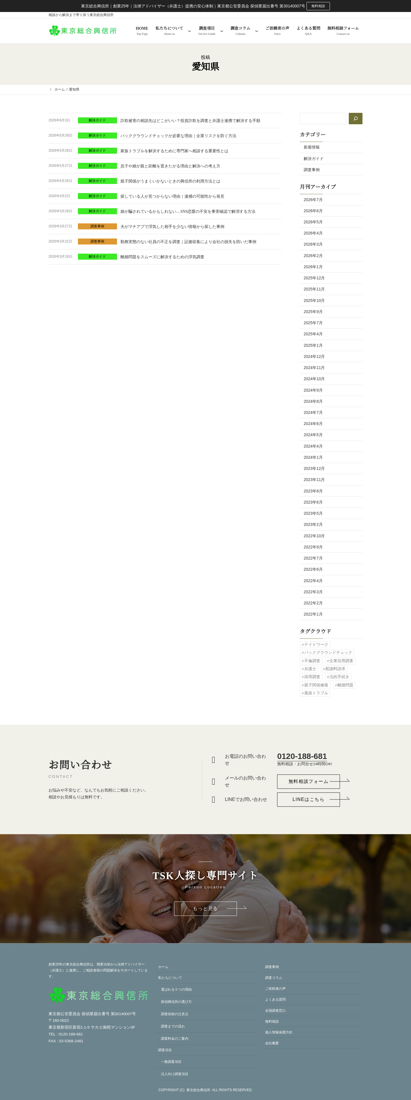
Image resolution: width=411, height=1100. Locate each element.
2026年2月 (313, 255)
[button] (308, 781)
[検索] (355, 118)
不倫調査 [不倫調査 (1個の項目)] (312, 661)
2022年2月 (313, 603)
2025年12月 (314, 278)
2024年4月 (313, 446)
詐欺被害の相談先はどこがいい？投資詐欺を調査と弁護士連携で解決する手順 (190, 121)
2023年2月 (313, 524)
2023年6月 (313, 502)
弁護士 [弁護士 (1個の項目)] (310, 669)
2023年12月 (314, 468)
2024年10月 (314, 378)
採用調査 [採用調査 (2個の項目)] (312, 677)
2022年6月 (313, 569)
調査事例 (97, 226)
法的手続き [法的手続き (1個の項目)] (339, 677)
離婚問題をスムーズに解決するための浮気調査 (162, 257)
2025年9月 (313, 311)
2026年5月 (313, 222)
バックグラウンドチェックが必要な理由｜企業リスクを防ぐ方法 (178, 136)
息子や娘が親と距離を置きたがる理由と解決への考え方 (170, 166)
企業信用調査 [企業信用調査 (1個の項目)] (341, 661)
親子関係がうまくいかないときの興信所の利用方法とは (170, 181)
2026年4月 (313, 233)
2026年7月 (313, 199)
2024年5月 (313, 434)
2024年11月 (314, 367)
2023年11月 (314, 479)
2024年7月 (313, 412)
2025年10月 (314, 300)
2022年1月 (313, 614)
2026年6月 (313, 211)
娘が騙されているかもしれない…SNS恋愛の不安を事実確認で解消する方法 (187, 211)
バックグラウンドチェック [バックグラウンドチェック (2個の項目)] (328, 652)
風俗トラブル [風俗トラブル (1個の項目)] (316, 693)
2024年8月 (313, 401)
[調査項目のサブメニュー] (221, 31)
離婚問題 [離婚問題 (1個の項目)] (345, 685)
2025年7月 (313, 322)
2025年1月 (313, 345)
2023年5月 (313, 513)
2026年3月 (313, 244)
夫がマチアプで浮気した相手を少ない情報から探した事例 (172, 227)
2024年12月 (314, 356)
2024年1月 (313, 457)
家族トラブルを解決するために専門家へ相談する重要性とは (174, 151)
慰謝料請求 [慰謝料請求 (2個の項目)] (335, 669)
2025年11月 (314, 289)
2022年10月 (314, 536)
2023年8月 (313, 491)
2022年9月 (313, 547)
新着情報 (312, 147)
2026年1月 (313, 267)
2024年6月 (313, 423)
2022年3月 (313, 592)
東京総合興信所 (198, 1090)
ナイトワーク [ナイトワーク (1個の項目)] (316, 644)
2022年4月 (313, 580)
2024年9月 (313, 390)
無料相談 (318, 6)
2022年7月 (313, 558)
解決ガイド (97, 120)
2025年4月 (313, 334)
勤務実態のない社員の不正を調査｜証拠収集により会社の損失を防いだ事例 (188, 242)
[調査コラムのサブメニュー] (256, 31)
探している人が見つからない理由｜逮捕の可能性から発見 (172, 196)
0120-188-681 (302, 756)
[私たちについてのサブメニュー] (189, 31)
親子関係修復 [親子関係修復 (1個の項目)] (316, 685)
